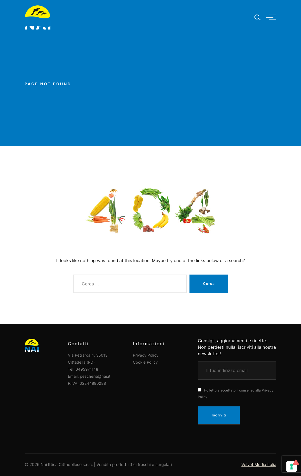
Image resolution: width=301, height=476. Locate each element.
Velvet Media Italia (258, 464)
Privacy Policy (146, 355)
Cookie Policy (145, 362)
